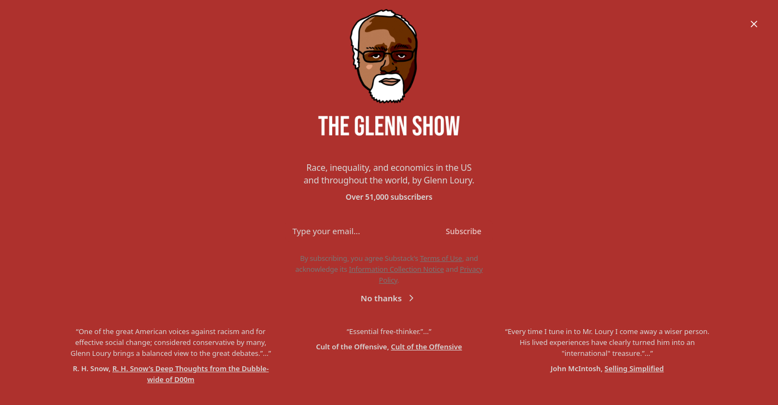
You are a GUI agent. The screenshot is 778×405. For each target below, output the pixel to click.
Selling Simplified (634, 368)
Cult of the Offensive (426, 347)
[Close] (754, 24)
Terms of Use (441, 258)
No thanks (389, 297)
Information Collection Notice (396, 269)
